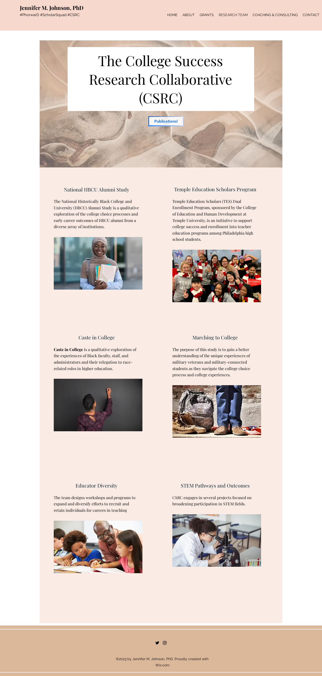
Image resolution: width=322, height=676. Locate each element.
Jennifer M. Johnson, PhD (51, 7)
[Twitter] (157, 642)
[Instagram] (164, 642)
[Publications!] (166, 121)
